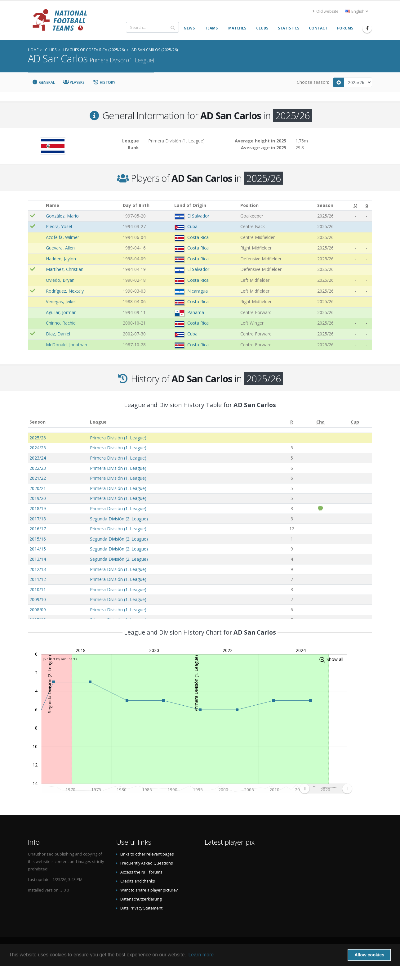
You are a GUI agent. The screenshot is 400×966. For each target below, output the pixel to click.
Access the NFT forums (141, 872)
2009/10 (37, 599)
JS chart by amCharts (60, 659)
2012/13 (37, 569)
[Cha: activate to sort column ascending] (320, 422)
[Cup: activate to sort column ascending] (355, 422)
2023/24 (37, 458)
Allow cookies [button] (369, 954)
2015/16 (37, 539)
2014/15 (37, 549)
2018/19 (37, 508)
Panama (195, 312)
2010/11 (37, 589)
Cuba (192, 226)
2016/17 (37, 529)
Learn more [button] (201, 954)
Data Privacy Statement (141, 908)
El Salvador (198, 216)
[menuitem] (325, 788)
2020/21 (37, 488)
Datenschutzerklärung (141, 899)
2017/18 (37, 519)
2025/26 (37, 438)
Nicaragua (197, 291)
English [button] (356, 11)
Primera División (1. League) (118, 438)
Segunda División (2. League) (119, 519)
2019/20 (37, 498)
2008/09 (37, 610)
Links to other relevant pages (147, 854)
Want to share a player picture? (149, 890)
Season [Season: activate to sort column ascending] (37, 422)
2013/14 (37, 559)
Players (74, 82)
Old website (326, 11)
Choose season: (313, 82)
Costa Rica (198, 237)
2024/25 (37, 448)
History (104, 82)
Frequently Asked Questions (146, 863)
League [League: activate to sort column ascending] (98, 422)
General (43, 82)
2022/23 (37, 468)
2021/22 (37, 478)
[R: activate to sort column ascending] (291, 422)
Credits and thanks (137, 881)
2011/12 (37, 579)
